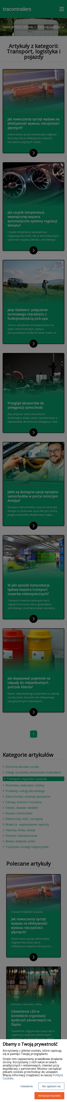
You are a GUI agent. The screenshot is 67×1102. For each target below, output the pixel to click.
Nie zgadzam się (51, 1086)
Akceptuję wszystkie (49, 1095)
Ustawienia (26, 1086)
